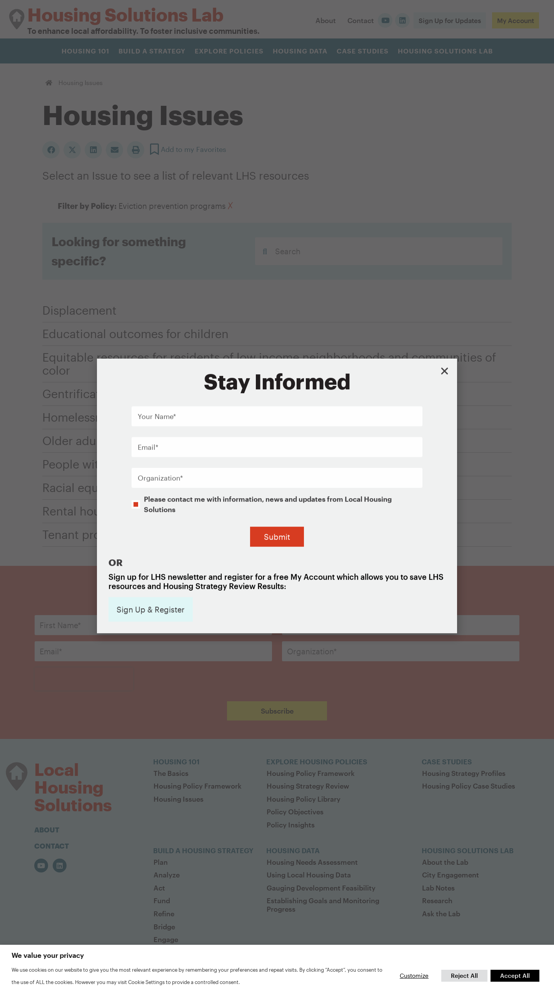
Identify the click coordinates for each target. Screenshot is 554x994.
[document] (277, 497)
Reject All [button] (464, 975)
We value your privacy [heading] (48, 955)
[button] (444, 291)
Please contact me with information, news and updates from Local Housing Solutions (268, 424)
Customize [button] (414, 975)
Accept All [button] (515, 975)
